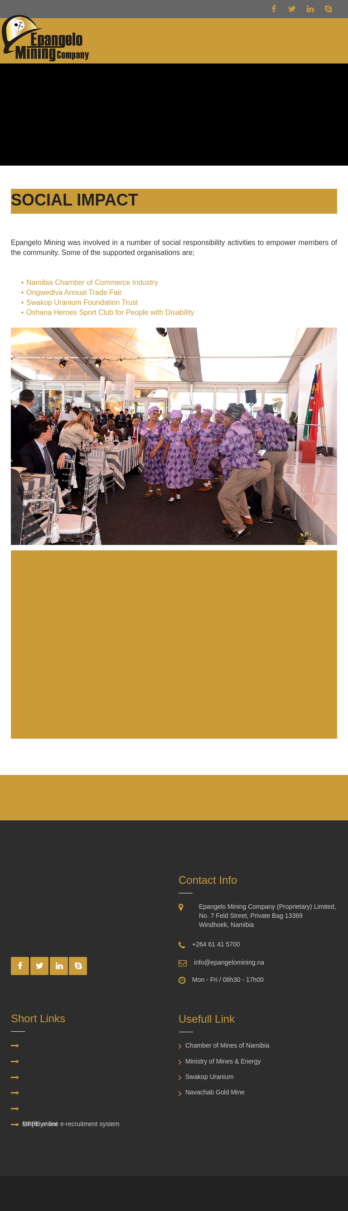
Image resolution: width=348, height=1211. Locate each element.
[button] (322, 40)
